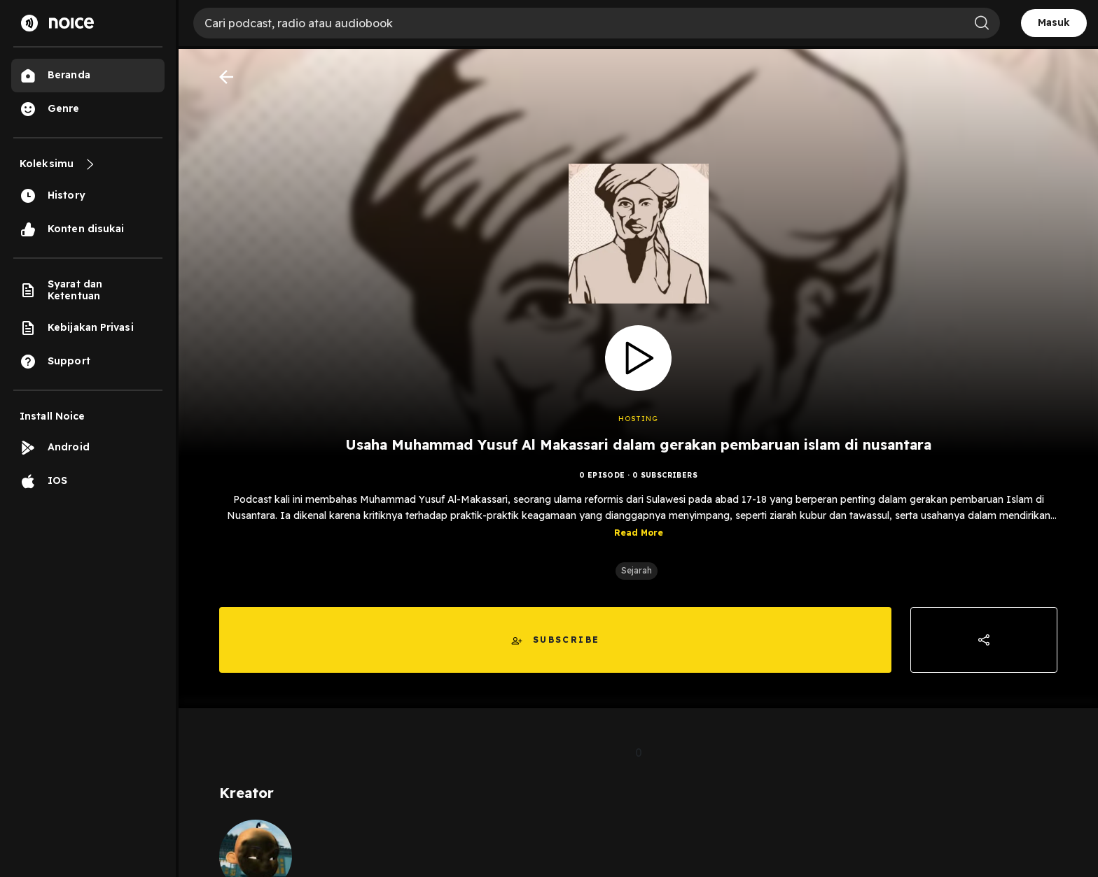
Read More (638, 532)
